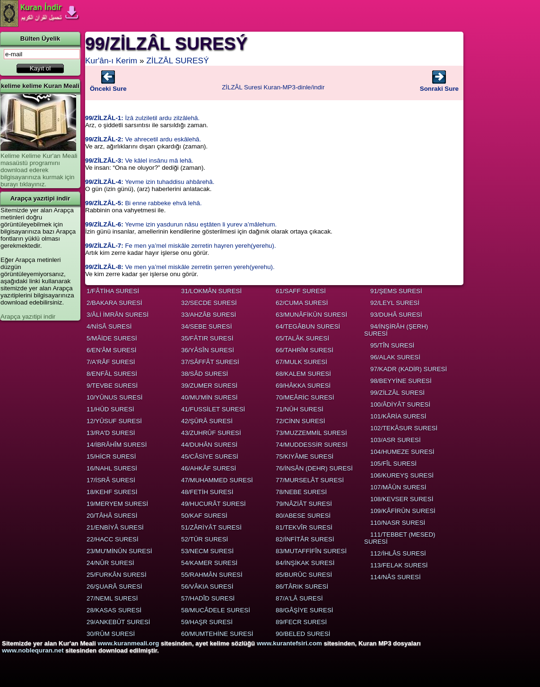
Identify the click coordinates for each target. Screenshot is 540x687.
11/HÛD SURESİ (110, 409)
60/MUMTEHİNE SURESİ (217, 633)
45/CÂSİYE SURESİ (209, 456)
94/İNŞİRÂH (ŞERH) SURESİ (396, 330)
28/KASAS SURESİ (114, 610)
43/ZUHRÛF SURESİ (211, 432)
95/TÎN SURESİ (392, 345)
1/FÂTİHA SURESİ (113, 291)
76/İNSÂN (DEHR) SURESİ (314, 468)
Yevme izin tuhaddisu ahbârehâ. (149, 181)
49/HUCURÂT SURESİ (213, 503)
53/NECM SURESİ (207, 551)
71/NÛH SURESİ (299, 409)
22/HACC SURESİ (113, 539)
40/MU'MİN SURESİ (209, 397)
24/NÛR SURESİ (110, 562)
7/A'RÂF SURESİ (111, 361)
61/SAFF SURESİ (301, 291)
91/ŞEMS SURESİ (396, 291)
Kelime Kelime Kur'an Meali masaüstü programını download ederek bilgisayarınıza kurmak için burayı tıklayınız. (39, 170)
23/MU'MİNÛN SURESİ (119, 551)
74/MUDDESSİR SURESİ (312, 444)
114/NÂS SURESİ (395, 577)
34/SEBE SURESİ (206, 326)
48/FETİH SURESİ (207, 492)
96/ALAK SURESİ (395, 357)
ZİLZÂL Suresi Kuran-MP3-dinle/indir (273, 87)
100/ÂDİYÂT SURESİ (400, 404)
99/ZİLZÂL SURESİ (397, 392)
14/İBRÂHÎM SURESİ (117, 444)
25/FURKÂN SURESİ (117, 574)
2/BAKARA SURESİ (114, 302)
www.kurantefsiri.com (289, 643)
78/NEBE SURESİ (301, 492)
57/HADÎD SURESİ (208, 598)
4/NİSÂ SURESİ (109, 326)
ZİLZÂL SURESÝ (177, 60)
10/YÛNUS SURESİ (115, 397)
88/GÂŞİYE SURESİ (304, 610)
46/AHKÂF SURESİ (208, 468)
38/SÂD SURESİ (204, 373)
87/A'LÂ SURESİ (299, 598)
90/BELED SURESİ (303, 633)
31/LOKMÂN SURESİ (211, 291)
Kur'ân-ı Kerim (111, 60)
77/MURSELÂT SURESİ (310, 480)
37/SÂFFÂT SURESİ (210, 361)
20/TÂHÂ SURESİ (112, 515)
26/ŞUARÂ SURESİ (114, 586)
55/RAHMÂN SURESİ (212, 574)
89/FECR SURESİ (301, 622)
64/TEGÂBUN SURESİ (308, 326)
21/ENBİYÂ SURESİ (115, 527)
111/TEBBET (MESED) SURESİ (399, 538)
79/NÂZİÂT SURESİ (304, 503)
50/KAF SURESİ (204, 515)
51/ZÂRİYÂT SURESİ (211, 527)
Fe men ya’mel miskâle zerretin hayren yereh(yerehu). (180, 245)
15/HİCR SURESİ (111, 456)
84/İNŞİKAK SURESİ (305, 562)
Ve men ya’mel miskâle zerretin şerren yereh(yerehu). (180, 266)
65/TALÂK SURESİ (302, 338)
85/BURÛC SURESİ (304, 574)
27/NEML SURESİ (112, 598)
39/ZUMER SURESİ (209, 385)
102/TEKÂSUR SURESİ (403, 428)
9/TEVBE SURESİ (112, 385)
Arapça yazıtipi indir (27, 316)
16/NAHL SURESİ (112, 468)
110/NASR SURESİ (397, 522)
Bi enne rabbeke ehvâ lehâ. (143, 203)
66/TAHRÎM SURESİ (304, 350)
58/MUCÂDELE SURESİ (215, 610)
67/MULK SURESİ (301, 361)
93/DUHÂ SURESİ (396, 314)
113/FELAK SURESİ (399, 565)
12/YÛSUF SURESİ (114, 421)
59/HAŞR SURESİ (207, 622)
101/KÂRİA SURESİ (398, 416)
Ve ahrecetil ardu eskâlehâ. (143, 139)
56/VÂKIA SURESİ (207, 586)
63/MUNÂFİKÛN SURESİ (311, 314)
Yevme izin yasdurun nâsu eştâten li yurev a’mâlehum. (181, 224)
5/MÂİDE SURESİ (112, 338)
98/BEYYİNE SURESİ (401, 380)
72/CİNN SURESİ (300, 421)
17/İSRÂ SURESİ (111, 480)
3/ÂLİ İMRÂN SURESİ (117, 314)
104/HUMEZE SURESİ (402, 451)
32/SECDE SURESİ (209, 302)
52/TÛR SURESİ (204, 539)
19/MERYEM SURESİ (117, 503)
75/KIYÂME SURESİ (304, 456)
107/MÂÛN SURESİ (398, 487)
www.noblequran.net (33, 650)
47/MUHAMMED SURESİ (217, 480)
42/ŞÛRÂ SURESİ (207, 421)
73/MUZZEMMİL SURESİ (311, 432)
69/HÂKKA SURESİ (303, 385)
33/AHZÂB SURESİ (208, 314)
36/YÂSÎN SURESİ (207, 350)
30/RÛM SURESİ (111, 633)
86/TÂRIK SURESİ (302, 586)
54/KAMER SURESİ (209, 562)
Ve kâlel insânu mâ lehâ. (139, 160)
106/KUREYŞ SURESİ (402, 475)
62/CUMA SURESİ (302, 302)
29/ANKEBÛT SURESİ (118, 622)
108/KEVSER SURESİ (401, 499)
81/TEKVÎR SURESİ (304, 527)
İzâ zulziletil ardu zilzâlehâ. (142, 118)
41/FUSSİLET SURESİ (213, 409)
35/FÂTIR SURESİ (207, 338)
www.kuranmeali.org (128, 643)
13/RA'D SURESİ (111, 432)
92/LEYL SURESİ (394, 302)
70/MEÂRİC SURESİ (305, 397)
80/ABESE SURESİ (303, 515)
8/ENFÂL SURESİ (112, 373)
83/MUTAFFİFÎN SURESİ (311, 551)
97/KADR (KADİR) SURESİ (408, 369)
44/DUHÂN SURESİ (209, 444)
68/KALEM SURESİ (303, 373)
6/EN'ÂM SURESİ (112, 350)
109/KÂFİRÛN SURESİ (402, 510)
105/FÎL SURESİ (393, 463)
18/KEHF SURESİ (112, 492)
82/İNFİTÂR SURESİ (305, 539)
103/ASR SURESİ (395, 440)
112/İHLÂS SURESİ (398, 553)
